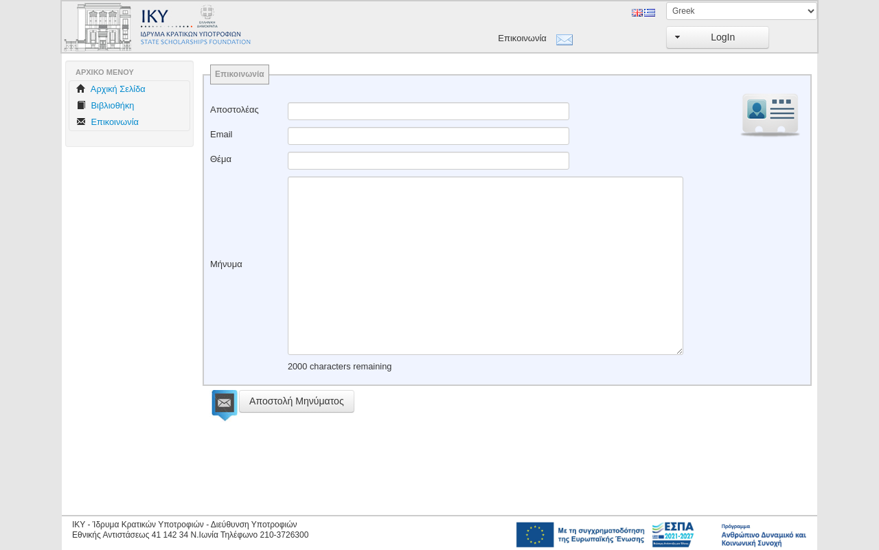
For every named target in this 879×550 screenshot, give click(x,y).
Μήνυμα (226, 264)
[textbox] (428, 111)
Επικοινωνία (522, 38)
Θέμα (220, 159)
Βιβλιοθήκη (105, 105)
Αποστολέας (234, 109)
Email (221, 134)
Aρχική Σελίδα (111, 89)
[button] (717, 37)
